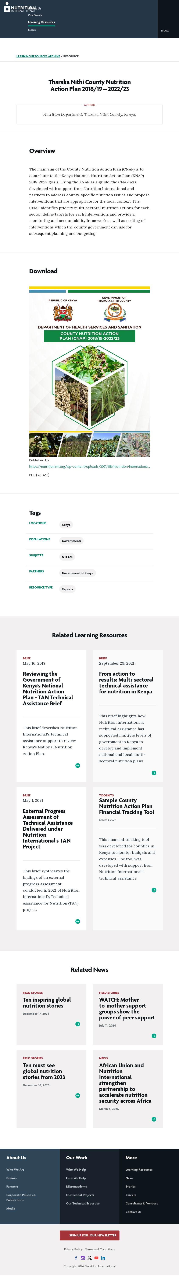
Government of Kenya (77, 573)
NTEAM (67, 557)
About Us (51, 8)
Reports (67, 589)
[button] (168, 30)
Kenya (66, 525)
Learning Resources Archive (40, 56)
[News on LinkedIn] (103, 1262)
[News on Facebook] (76, 1262)
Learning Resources (57, 22)
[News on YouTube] (96, 1262)
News (48, 30)
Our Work (51, 15)
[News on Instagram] (82, 1262)
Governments (71, 541)
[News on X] (89, 1262)
